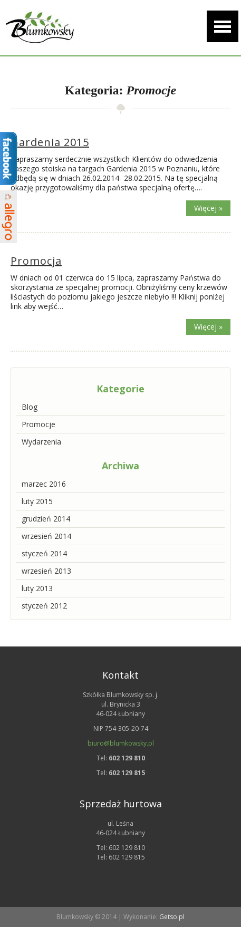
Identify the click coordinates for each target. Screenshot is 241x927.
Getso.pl (172, 916)
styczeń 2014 (44, 553)
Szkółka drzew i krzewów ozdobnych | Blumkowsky (39, 28)
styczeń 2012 (44, 606)
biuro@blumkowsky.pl (121, 743)
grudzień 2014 (46, 519)
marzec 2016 (44, 484)
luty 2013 (37, 588)
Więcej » (208, 208)
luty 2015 (37, 501)
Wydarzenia (41, 442)
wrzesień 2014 (46, 536)
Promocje (38, 424)
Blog (29, 407)
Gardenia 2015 (50, 142)
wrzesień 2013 (46, 571)
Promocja (36, 261)
